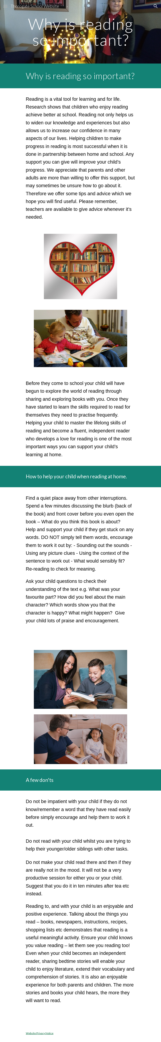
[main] (80, 31)
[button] (5, 6)
